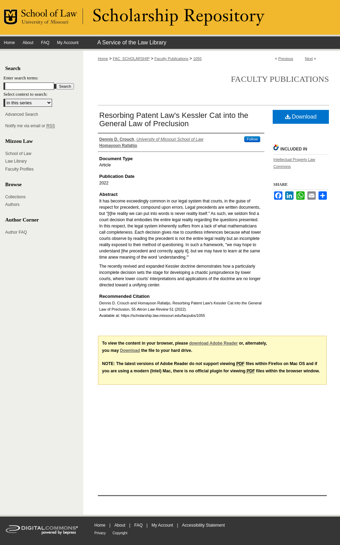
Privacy (100, 533)
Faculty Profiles (19, 169)
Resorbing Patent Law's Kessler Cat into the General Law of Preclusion (173, 119)
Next (309, 59)
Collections (15, 196)
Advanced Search (21, 114)
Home (103, 59)
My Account (162, 525)
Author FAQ (16, 232)
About (119, 525)
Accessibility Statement (203, 525)
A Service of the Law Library (131, 42)
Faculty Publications (171, 59)
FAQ (138, 525)
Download (301, 117)
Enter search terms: (20, 77)
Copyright (119, 533)
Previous (285, 59)
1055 (197, 59)
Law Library (16, 161)
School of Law (18, 153)
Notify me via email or (30, 125)
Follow (252, 139)
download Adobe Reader (213, 343)
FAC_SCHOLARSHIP (131, 59)
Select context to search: (25, 94)
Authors (12, 204)
